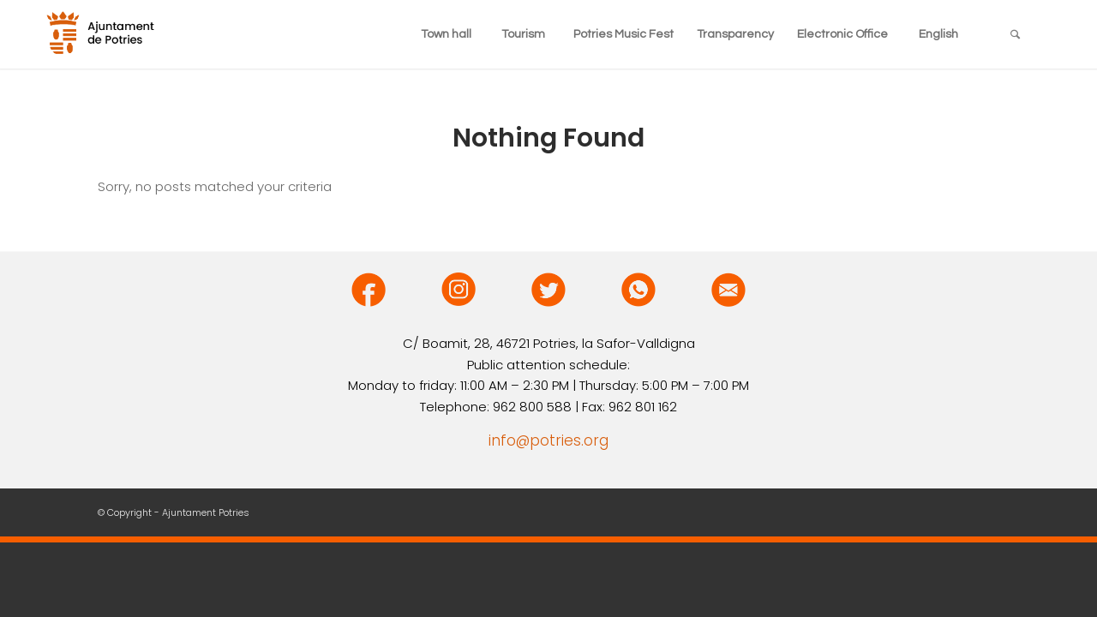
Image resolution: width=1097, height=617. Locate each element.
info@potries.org (548, 440)
